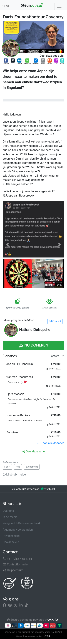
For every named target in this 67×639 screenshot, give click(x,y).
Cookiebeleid (11, 542)
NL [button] (7, 6)
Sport (7, 467)
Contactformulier (16, 564)
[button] (6, 61)
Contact (55, 321)
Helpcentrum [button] (13, 570)
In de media (10, 517)
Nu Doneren (33, 345)
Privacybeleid (11, 536)
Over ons (8, 510)
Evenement (32, 467)
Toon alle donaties (51, 443)
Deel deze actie (34, 451)
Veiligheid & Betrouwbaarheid (21, 523)
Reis (18, 467)
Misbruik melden (15, 474)
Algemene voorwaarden (18, 529)
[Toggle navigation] (59, 6)
